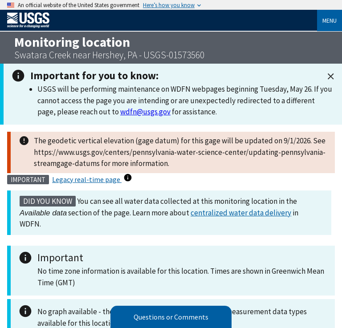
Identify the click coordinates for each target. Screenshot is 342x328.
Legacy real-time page (87, 179)
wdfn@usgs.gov (145, 112)
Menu (329, 20)
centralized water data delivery (241, 213)
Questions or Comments (171, 316)
